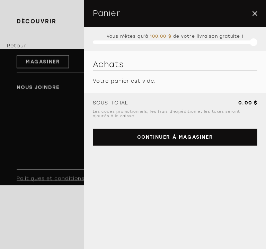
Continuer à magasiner (175, 137)
